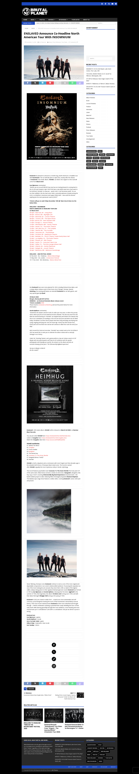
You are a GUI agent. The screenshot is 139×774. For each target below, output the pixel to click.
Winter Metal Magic (54, 256)
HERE (42, 303)
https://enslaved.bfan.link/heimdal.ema (58, 435)
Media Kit (113, 766)
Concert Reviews (91, 103)
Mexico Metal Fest (55, 259)
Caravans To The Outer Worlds (38, 455)
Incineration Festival (52, 258)
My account (104, 766)
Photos (42, 19)
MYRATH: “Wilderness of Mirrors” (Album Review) (100, 83)
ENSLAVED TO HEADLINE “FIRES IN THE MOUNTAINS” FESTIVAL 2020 (32, 725)
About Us (86, 19)
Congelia (31, 447)
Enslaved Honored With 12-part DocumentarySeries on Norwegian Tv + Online (74, 726)
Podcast (88, 127)
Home (25, 19)
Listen (88, 112)
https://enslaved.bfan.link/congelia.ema (54, 437)
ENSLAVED (31, 688)
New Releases (90, 118)
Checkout (94, 766)
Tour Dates (76, 19)
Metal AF (88, 115)
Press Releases (57, 42)
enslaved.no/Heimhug (45, 304)
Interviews (62, 19)
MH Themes (55, 770)
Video (87, 142)
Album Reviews (90, 97)
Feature (88, 106)
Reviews (51, 19)
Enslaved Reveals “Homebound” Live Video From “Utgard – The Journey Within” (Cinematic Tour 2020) (53, 728)
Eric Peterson (42, 42)
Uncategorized (90, 139)
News (32, 19)
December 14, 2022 (31, 42)
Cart (87, 766)
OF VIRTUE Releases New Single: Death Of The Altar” (69, 753)
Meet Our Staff (72, 766)
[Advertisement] (86, 11)
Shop (81, 766)
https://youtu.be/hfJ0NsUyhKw (55, 439)
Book (87, 100)
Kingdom (31, 451)
